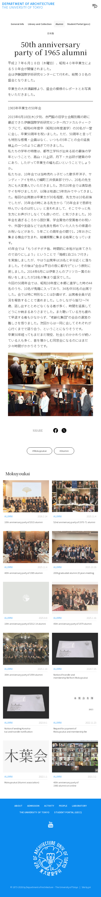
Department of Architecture (28, 5)
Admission (33, 806)
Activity (49, 806)
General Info (17, 23)
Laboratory (79, 806)
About (18, 806)
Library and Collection (40, 23)
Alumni (59, 23)
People (63, 806)
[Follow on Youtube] (50, 825)
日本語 (50, 33)
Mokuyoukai (40, 451)
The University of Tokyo (34, 812)
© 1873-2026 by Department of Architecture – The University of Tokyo (44, 887)
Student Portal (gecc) (78, 23)
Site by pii (86, 887)
